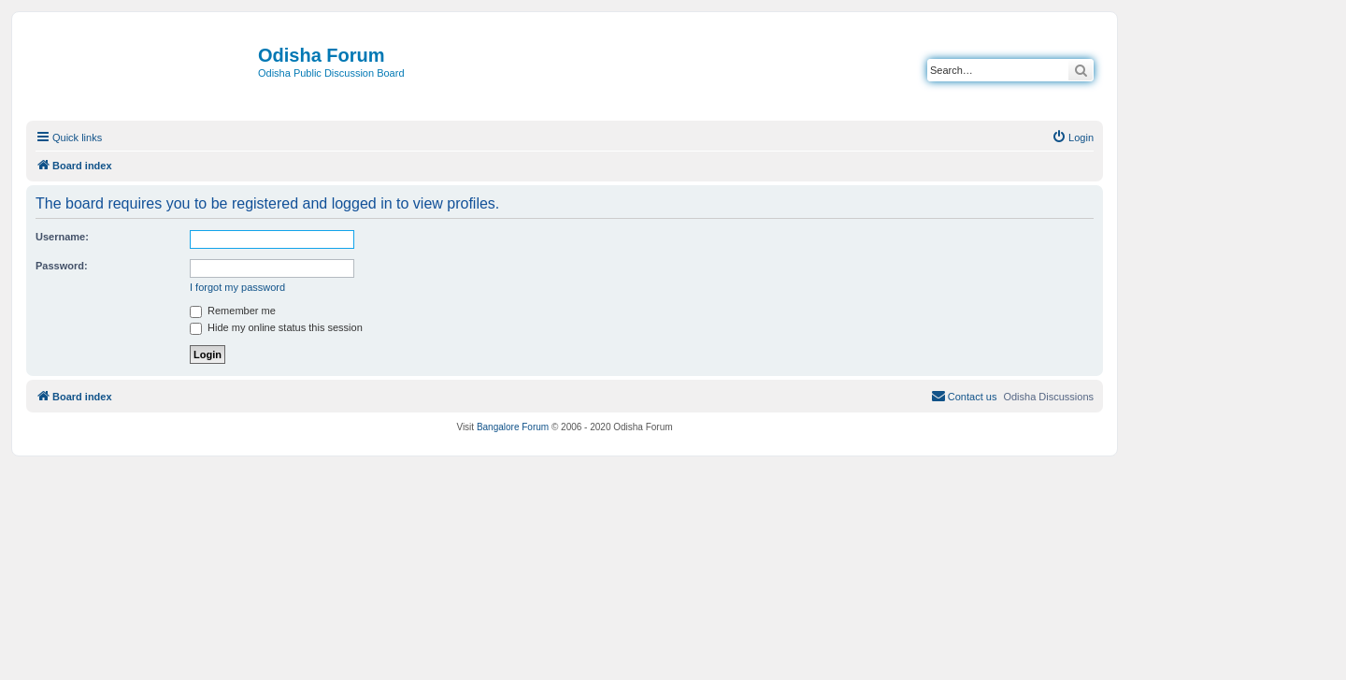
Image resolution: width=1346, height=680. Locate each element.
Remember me (233, 310)
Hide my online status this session (276, 327)
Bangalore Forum (513, 427)
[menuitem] (1073, 137)
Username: (62, 236)
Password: (62, 265)
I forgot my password (237, 287)
